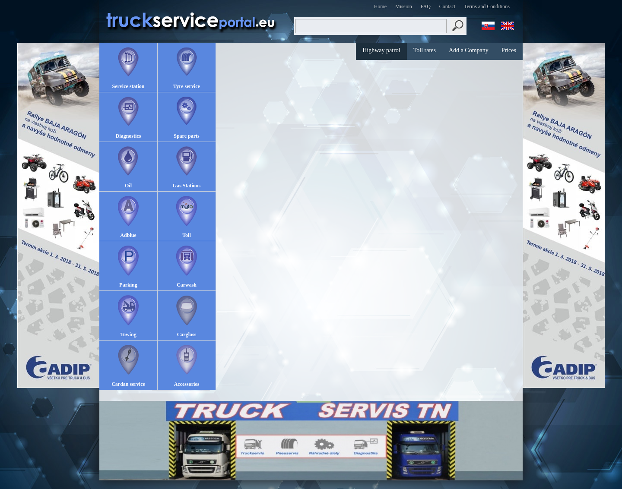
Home (380, 6)
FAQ (426, 6)
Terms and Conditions (487, 6)
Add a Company (469, 50)
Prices (508, 50)
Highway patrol (381, 50)
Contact (447, 6)
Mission (403, 6)
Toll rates (424, 50)
